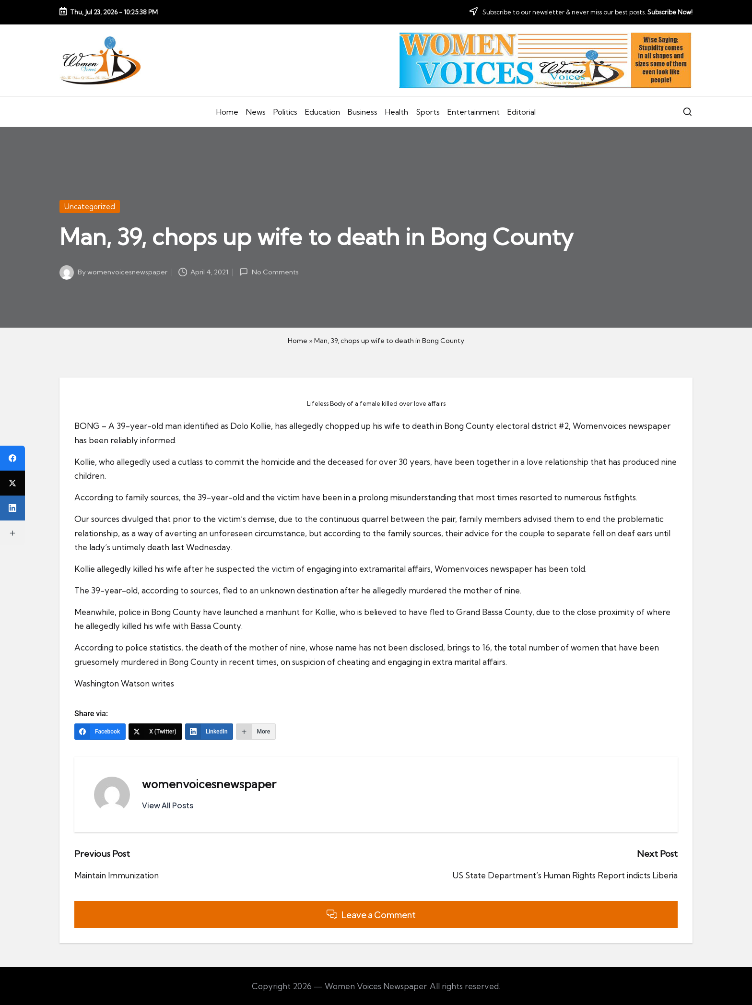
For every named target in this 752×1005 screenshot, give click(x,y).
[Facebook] (100, 731)
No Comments (268, 272)
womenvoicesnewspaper (209, 784)
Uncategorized (89, 206)
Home (297, 340)
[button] (167, 805)
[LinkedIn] (209, 731)
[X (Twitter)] (155, 731)
